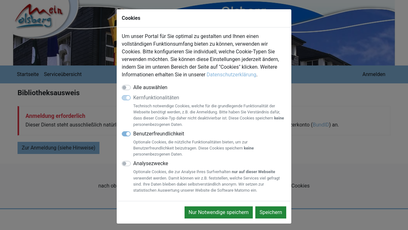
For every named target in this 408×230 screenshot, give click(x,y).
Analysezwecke (209, 176)
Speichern (270, 212)
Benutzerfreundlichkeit (209, 144)
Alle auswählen (150, 87)
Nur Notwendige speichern (219, 212)
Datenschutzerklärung (231, 75)
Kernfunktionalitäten (209, 111)
